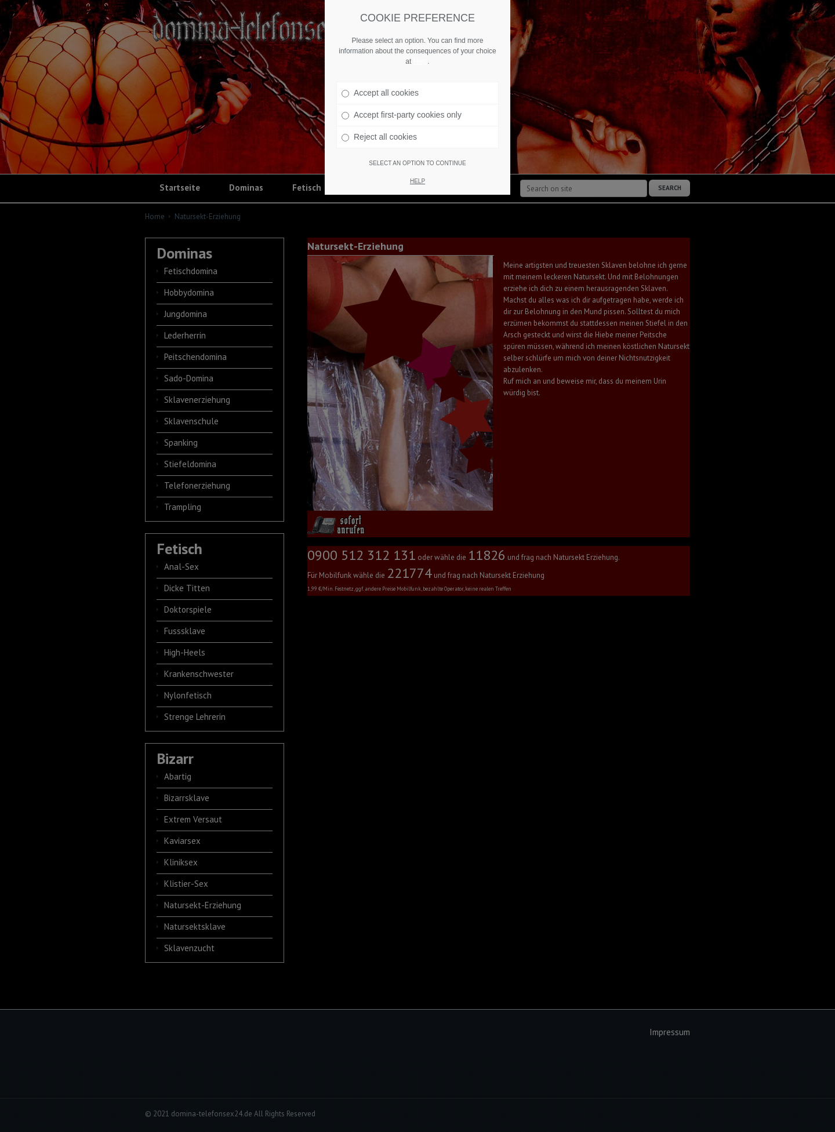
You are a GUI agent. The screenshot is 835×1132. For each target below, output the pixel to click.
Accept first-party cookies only (402, 114)
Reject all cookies (379, 136)
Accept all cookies (380, 92)
